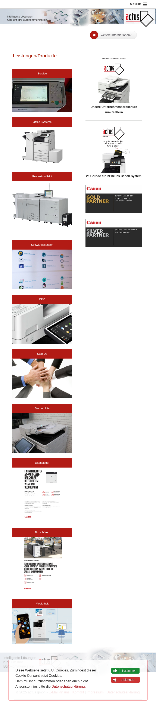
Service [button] (42, 73)
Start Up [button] (42, 353)
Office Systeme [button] (42, 121)
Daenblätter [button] (42, 462)
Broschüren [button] (42, 532)
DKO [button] (42, 299)
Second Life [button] (42, 408)
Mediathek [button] (42, 603)
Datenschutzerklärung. (69, 686)
